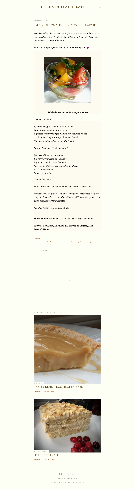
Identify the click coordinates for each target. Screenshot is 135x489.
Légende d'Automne (64, 7)
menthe (63, 242)
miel (68, 242)
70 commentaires (48, 459)
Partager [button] (37, 238)
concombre (46, 242)
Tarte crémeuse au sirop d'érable (59, 387)
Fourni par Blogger (67, 474)
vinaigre (89, 242)
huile (52, 242)
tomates (83, 242)
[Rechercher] (99, 6)
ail (40, 242)
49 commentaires (48, 391)
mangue (57, 242)
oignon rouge (75, 242)
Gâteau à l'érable (47, 455)
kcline (75, 478)
